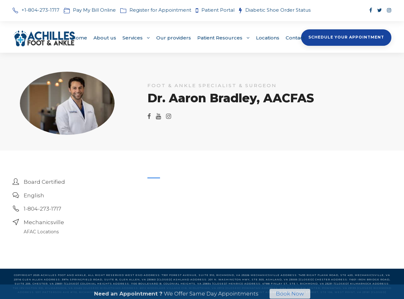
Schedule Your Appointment (346, 37)
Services (132, 38)
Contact (295, 38)
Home (79, 38)
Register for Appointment (160, 10)
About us (104, 38)
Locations (267, 38)
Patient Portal (218, 10)
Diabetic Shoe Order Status (278, 10)
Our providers (173, 38)
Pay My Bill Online (94, 10)
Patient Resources (219, 38)
